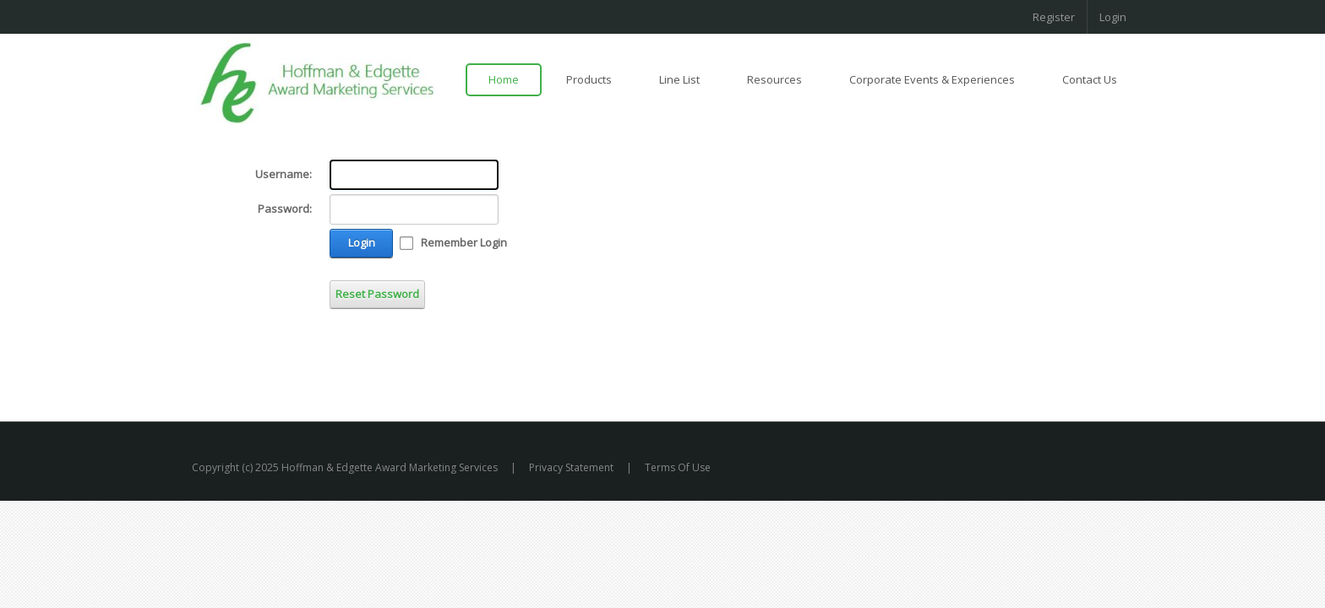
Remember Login (464, 242)
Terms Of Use (678, 467)
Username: (283, 174)
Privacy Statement (571, 467)
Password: (285, 208)
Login (1112, 16)
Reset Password (377, 293)
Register (1054, 16)
